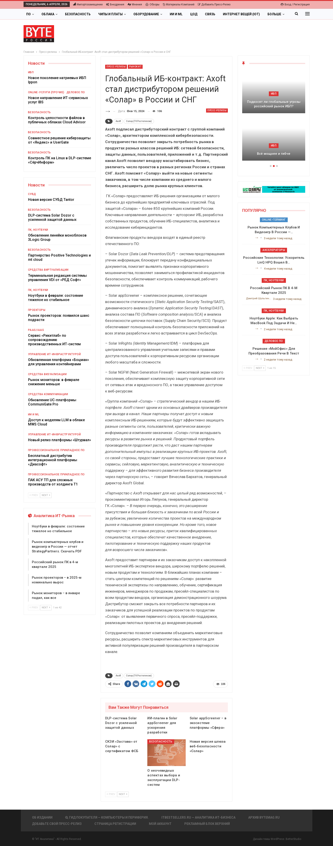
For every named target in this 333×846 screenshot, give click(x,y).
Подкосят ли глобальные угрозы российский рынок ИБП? (273, 104)
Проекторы (37, 310)
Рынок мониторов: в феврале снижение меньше (53, 382)
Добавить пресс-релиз (214, 4)
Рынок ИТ (135, 66)
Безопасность (78, 14)
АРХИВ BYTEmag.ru (264, 817)
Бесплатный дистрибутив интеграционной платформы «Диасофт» (52, 460)
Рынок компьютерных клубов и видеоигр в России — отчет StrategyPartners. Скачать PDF (57, 546)
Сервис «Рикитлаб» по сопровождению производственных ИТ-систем (54, 339)
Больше (274, 14)
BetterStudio (293, 839)
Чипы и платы (110, 14)
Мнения (135, 4)
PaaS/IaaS (36, 330)
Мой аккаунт (160, 824)
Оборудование (146, 14)
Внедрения (115, 4)
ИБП (31, 72)
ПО (28, 14)
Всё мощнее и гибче (273, 154)
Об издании (42, 817)
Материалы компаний (178, 4)
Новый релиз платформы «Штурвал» (59, 440)
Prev (111, 794)
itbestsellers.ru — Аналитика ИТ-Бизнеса (198, 817)
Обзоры (152, 4)
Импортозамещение (88, 4)
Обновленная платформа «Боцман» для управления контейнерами (58, 362)
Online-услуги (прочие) (46, 92)
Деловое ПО (76, 92)
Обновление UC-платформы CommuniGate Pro (52, 402)
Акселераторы (273, 250)
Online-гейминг (274, 219)
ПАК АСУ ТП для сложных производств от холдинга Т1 (53, 482)
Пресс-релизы (116, 66)
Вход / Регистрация (295, 4)
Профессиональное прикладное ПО (56, 450)
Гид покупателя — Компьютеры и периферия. (107, 817)
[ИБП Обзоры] (273, 189)
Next (123, 794)
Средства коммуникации (48, 394)
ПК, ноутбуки (38, 229)
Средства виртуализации (48, 269)
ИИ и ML (176, 14)
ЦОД (193, 14)
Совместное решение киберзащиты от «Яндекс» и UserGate (59, 140)
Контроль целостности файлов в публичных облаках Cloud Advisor (57, 120)
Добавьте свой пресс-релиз (57, 824)
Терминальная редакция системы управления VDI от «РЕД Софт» (57, 277)
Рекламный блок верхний (207, 824)
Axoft (118, 121)
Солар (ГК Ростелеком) (139, 121)
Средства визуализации (47, 374)
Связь (210, 14)
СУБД (32, 194)
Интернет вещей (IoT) (241, 14)
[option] (273, 117)
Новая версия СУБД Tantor (51, 199)
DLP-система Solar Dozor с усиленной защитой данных (52, 217)
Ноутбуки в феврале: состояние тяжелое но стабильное (55, 297)
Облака (47, 14)
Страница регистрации (115, 824)
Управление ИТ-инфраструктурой (54, 354)
